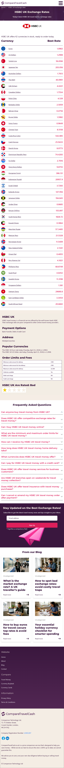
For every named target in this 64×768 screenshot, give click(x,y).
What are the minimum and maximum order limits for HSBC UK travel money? (29, 434)
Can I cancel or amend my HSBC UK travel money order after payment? (30, 496)
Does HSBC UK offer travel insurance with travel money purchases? (30, 487)
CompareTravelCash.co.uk (10, 745)
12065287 (27, 733)
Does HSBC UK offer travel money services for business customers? (30, 470)
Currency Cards (6, 687)
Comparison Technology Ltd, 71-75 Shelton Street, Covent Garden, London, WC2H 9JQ (11, 723)
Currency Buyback (7, 683)
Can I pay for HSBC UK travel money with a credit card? (30, 463)
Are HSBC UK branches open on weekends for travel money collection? (28, 479)
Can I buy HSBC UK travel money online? (22, 427)
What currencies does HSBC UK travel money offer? (28, 457)
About (3, 661)
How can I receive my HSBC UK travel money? (25, 442)
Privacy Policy (6, 698)
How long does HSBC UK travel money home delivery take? (29, 449)
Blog (2, 665)
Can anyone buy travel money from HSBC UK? (25, 412)
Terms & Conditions (8, 702)
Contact (4, 669)
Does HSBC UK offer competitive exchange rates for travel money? (28, 419)
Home (3, 7)
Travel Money (6, 679)
